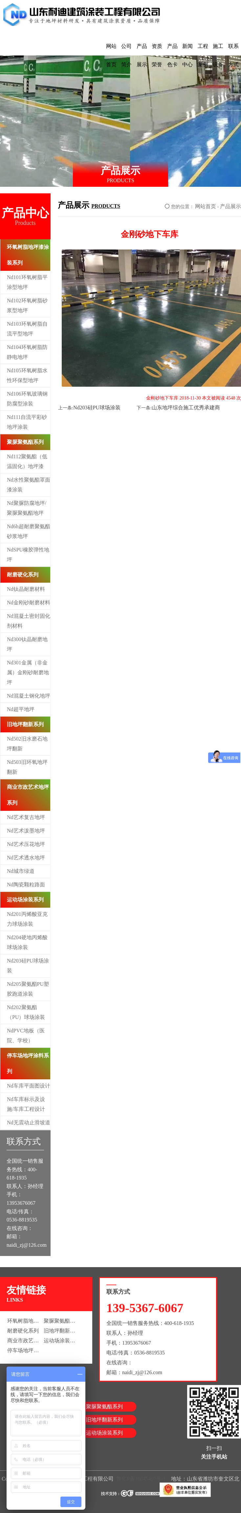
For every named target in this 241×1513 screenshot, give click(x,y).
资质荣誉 (157, 55)
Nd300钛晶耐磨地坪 (27, 644)
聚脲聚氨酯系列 (25, 442)
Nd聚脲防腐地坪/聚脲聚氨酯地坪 (26, 508)
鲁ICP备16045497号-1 (140, 1481)
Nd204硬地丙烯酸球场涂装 (27, 942)
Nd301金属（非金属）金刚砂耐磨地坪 (28, 672)
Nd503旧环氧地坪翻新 (27, 767)
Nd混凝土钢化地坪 (28, 696)
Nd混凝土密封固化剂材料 (28, 621)
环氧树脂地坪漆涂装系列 (28, 255)
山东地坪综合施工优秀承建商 (186, 407)
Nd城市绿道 (20, 871)
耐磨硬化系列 (22, 574)
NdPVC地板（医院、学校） (26, 1035)
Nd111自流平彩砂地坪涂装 (27, 422)
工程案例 (203, 55)
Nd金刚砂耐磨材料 (28, 602)
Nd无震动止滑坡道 (28, 1122)
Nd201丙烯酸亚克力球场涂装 (27, 919)
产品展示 (142, 55)
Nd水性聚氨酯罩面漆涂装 (28, 484)
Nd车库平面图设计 (28, 1086)
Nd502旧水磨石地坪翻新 (27, 743)
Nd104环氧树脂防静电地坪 (27, 352)
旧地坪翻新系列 (25, 724)
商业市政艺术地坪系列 (28, 795)
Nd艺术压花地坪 (26, 844)
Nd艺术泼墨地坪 (26, 830)
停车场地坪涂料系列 (28, 1063)
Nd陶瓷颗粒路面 (26, 884)
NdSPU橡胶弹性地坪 (28, 554)
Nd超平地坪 (20, 709)
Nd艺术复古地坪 (26, 817)
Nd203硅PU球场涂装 (28, 965)
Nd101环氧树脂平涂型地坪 (27, 282)
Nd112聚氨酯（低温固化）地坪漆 (27, 461)
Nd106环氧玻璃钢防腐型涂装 (27, 398)
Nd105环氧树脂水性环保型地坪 (27, 375)
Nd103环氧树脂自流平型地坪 (27, 328)
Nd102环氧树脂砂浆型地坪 (27, 305)
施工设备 (218, 55)
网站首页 (111, 55)
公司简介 (126, 55)
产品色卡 (172, 55)
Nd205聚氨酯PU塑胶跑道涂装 (28, 989)
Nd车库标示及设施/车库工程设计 (26, 1104)
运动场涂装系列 (25, 899)
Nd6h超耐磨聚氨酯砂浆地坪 (28, 531)
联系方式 (233, 55)
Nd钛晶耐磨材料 (26, 589)
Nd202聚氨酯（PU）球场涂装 (26, 1012)
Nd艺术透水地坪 (26, 857)
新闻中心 (187, 55)
